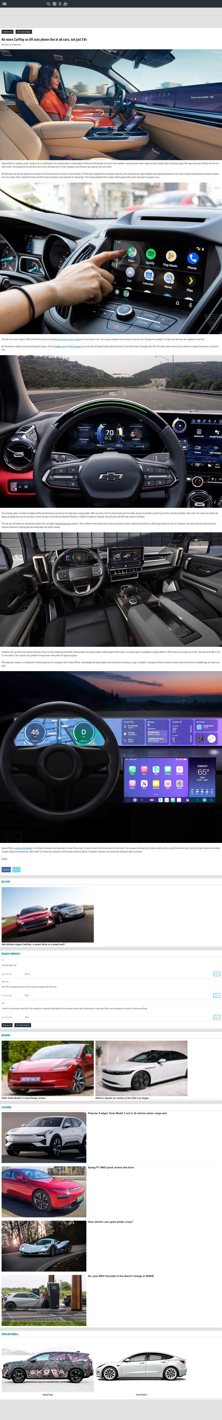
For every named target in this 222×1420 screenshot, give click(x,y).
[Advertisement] (111, 18)
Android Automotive (63, 523)
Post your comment (24, 32)
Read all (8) (7, 1025)
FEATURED (6, 1107)
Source (4, 858)
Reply (217, 974)
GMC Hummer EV (76, 346)
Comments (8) (7, 32)
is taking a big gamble (23, 848)
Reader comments (12, 953)
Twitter (16, 870)
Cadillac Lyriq (60, 346)
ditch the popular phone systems (67, 339)
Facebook (6, 870)
